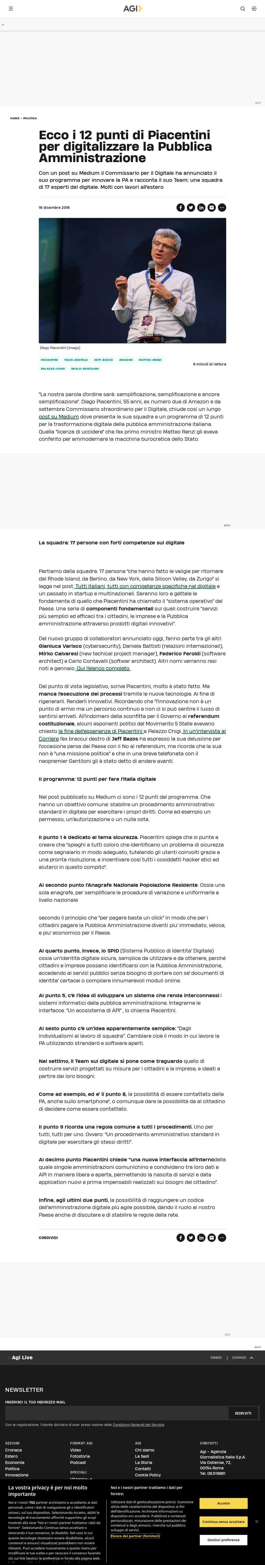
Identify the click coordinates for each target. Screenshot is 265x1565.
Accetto (223, 1503)
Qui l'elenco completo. (103, 668)
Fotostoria (80, 1456)
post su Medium (59, 417)
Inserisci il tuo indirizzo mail (35, 1402)
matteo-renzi (150, 360)
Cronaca (13, 1450)
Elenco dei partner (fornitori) (135, 1536)
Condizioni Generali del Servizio (138, 1425)
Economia (14, 1462)
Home (14, 118)
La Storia (143, 1462)
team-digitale (76, 360)
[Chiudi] (256, 1521)
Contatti (143, 1468)
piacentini (49, 360)
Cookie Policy (148, 1475)
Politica (30, 118)
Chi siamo (144, 1450)
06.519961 (216, 1473)
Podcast (78, 1462)
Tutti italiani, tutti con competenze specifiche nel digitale (145, 586)
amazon (126, 360)
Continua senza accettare (223, 1521)
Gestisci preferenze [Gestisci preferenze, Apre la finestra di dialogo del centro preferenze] (224, 1539)
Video (75, 1450)
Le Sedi (142, 1456)
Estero (11, 1456)
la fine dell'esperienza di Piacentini (101, 731)
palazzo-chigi (53, 368)
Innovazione (16, 1475)
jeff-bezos (103, 360)
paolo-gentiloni (85, 368)
